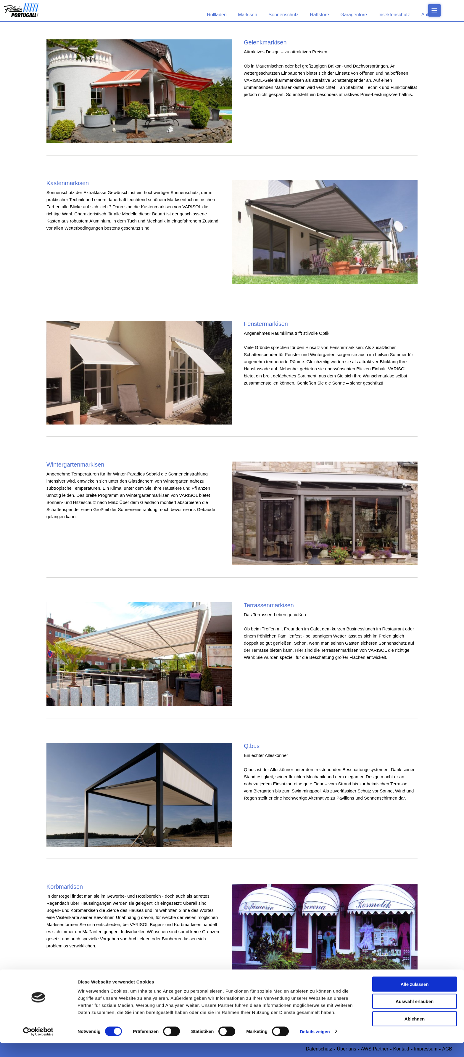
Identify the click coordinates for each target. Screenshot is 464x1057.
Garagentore (353, 14)
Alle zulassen (414, 997)
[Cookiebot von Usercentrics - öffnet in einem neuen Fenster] (38, 1045)
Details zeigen (315, 1045)
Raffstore (319, 14)
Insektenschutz (394, 14)
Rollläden (217, 14)
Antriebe (430, 14)
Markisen (247, 14)
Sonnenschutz (284, 14)
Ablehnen (415, 1032)
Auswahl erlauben (415, 1015)
